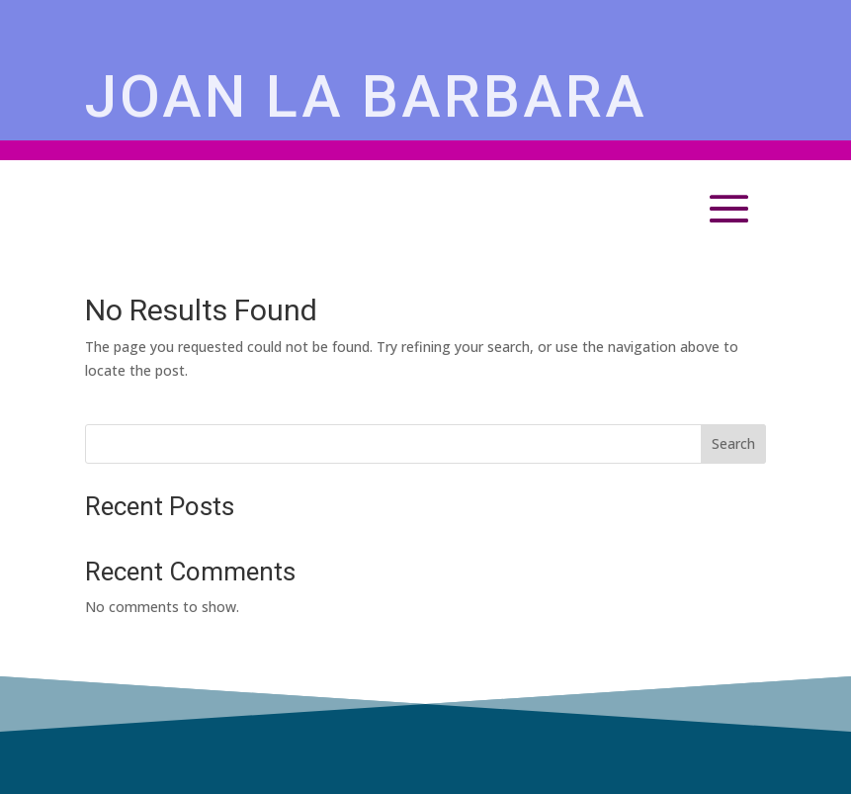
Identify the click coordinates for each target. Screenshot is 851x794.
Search (733, 443)
